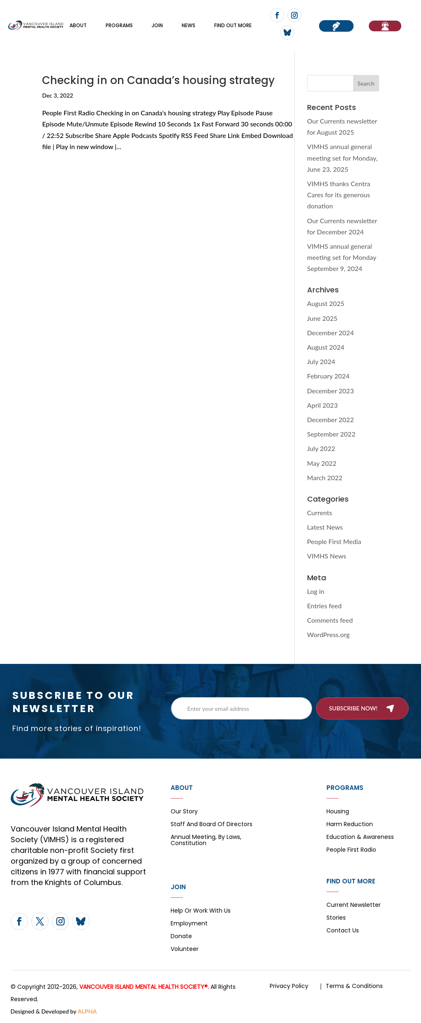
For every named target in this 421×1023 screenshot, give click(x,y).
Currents (319, 512)
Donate (181, 936)
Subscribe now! (353, 708)
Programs (119, 25)
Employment (189, 923)
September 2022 (331, 434)
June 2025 (322, 318)
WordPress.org (328, 634)
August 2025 (326, 303)
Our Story (184, 811)
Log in (315, 591)
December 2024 (330, 332)
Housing (337, 811)
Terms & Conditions (354, 986)
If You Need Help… (385, 26)
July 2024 (321, 361)
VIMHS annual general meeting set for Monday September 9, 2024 (341, 257)
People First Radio (351, 850)
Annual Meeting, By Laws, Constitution (206, 840)
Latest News (325, 527)
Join (157, 25)
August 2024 (326, 347)
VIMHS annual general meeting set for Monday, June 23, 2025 (342, 157)
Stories (336, 918)
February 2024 (328, 376)
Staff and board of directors (211, 824)
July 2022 (321, 448)
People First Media (334, 541)
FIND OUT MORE (233, 25)
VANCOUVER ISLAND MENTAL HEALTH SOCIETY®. (144, 987)
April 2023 (322, 405)
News (188, 25)
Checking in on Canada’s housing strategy (158, 80)
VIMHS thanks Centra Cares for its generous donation (338, 195)
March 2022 (324, 477)
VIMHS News (326, 556)
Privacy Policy (289, 986)
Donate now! (336, 26)
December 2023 (330, 391)
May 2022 (322, 463)
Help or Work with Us (201, 911)
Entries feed (324, 606)
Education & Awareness (360, 837)
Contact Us (342, 930)
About (78, 25)
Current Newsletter (353, 905)
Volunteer (185, 949)
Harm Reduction (349, 824)
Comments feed (330, 620)
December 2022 (330, 419)
